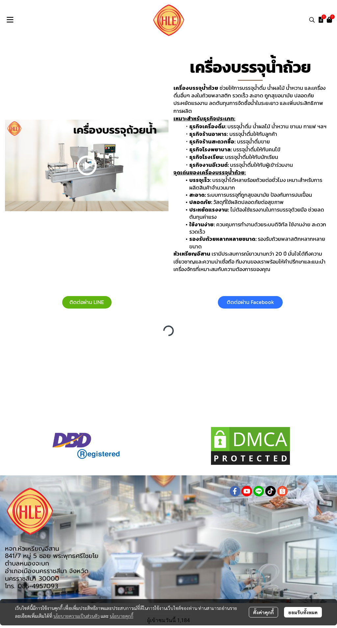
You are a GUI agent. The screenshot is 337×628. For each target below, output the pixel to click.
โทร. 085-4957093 (31, 586)
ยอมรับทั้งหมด (303, 612)
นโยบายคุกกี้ (121, 616)
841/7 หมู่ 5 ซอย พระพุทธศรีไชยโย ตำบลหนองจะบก (51, 559)
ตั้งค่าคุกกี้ (263, 612)
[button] (312, 19)
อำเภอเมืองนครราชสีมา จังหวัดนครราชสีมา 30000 (47, 574)
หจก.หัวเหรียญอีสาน (32, 548)
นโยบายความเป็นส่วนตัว (76, 616)
